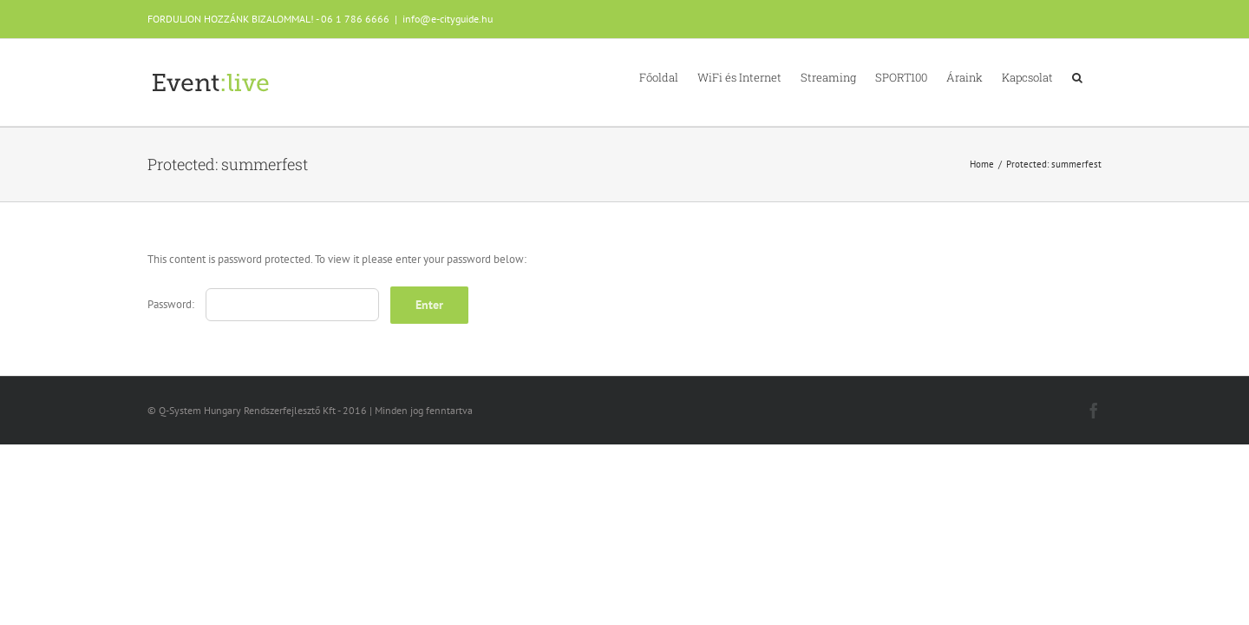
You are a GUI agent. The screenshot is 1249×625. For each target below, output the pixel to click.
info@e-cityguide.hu (447, 18)
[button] (1096, 76)
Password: (263, 304)
